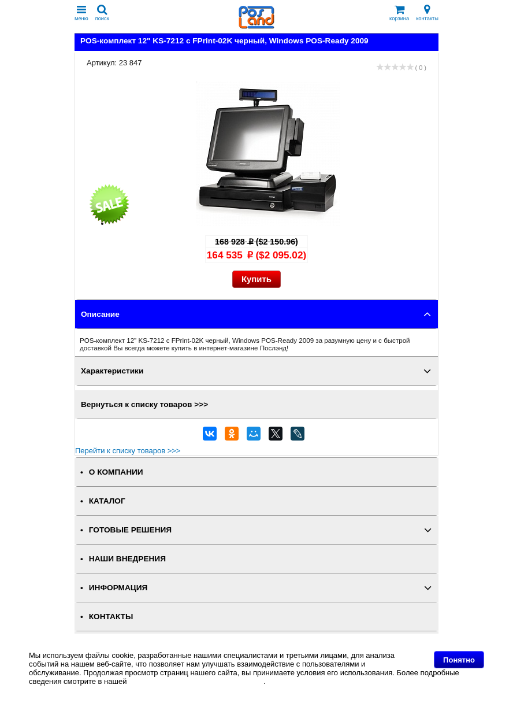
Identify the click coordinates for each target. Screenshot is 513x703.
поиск (102, 13)
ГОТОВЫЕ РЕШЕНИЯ (130, 530)
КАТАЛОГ (107, 501)
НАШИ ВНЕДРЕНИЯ (127, 558)
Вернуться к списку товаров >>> (144, 404)
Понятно (459, 660)
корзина (399, 13)
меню (81, 13)
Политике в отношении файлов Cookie (196, 681)
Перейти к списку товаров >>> (127, 450)
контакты (427, 13)
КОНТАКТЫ (111, 616)
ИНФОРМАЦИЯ (118, 587)
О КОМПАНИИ (116, 472)
